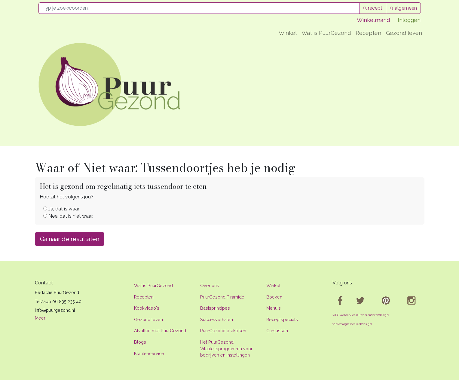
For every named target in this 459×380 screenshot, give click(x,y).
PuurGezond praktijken (223, 330)
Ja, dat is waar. (61, 209)
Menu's (273, 308)
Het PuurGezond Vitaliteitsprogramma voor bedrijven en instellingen (226, 348)
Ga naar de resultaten (69, 239)
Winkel (288, 33)
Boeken (274, 296)
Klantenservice (149, 353)
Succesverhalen (216, 319)
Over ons (209, 285)
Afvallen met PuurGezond (160, 330)
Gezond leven (404, 33)
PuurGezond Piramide (222, 296)
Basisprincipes (215, 308)
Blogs (140, 342)
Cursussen (277, 330)
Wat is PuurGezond (326, 33)
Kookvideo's (146, 308)
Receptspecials (282, 319)
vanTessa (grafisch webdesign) (352, 324)
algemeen (403, 8)
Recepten (368, 33)
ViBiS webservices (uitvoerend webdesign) (360, 315)
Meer (40, 317)
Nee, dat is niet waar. (68, 216)
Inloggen (409, 20)
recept (372, 8)
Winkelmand (373, 20)
